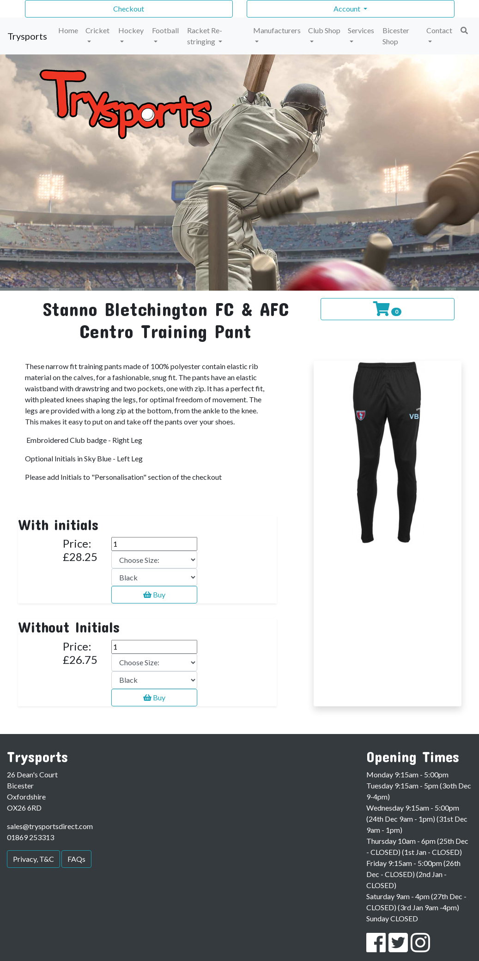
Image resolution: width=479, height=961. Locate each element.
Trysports (27, 36)
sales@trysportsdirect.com (50, 826)
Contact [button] (439, 30)
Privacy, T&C (33, 858)
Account (347, 8)
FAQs (76, 858)
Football (165, 30)
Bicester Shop (395, 36)
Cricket (97, 30)
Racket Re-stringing (204, 36)
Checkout (128, 8)
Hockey (131, 30)
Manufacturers (277, 30)
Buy (154, 594)
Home (68, 30)
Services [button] (361, 30)
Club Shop (324, 30)
